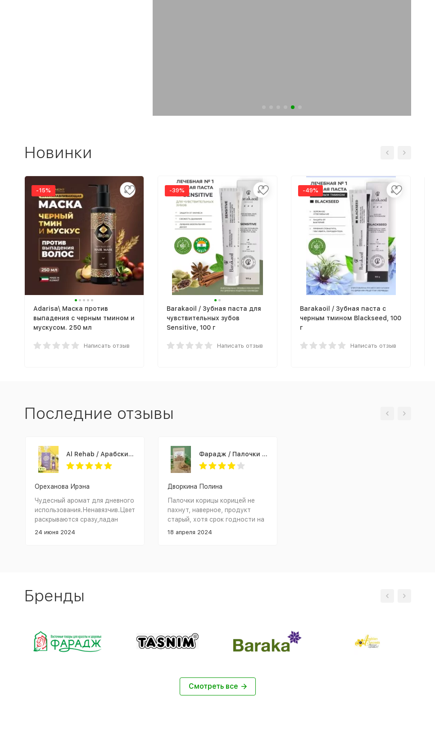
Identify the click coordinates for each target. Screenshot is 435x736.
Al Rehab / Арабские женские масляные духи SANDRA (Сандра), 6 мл (100, 454)
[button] (264, 107)
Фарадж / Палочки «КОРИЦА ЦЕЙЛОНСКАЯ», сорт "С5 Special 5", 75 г (233, 454)
